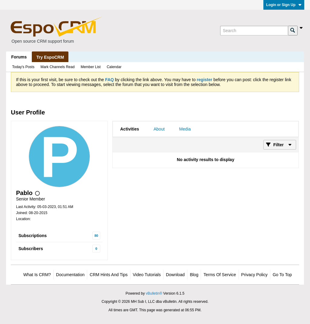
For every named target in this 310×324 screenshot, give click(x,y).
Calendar (114, 67)
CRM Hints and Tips (108, 274)
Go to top (282, 274)
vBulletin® (154, 293)
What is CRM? (37, 274)
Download (175, 274)
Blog (194, 274)
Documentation (70, 274)
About (159, 129)
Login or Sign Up (284, 5)
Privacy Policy (254, 274)
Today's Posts (23, 67)
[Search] (254, 30)
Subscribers (30, 248)
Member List (91, 67)
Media (185, 129)
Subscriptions (32, 235)
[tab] (129, 129)
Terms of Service (219, 274)
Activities (129, 129)
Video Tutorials (147, 274)
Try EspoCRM (50, 57)
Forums (19, 57)
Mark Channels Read (58, 67)
